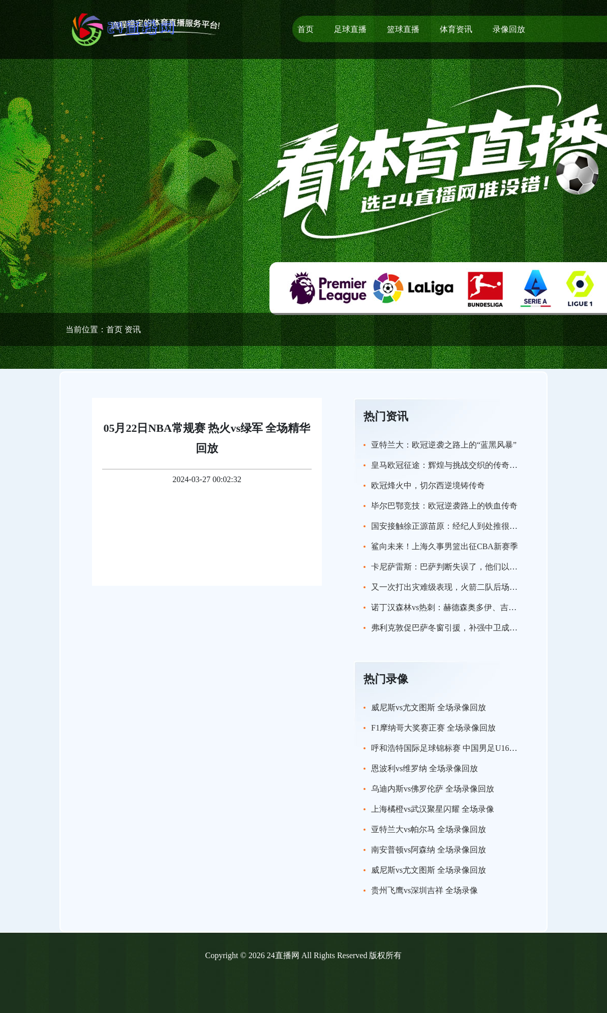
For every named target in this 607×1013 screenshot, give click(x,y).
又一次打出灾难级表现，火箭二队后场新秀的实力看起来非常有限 (489, 587)
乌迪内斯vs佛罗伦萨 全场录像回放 (432, 788)
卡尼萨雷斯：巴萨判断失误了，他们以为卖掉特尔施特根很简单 (485, 566)
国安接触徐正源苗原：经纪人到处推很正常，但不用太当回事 (481, 526)
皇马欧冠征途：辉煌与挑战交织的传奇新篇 (448, 465)
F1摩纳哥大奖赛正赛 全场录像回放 (433, 727)
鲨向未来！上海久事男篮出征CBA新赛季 (444, 546)
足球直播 (350, 29)
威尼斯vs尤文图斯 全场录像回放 (428, 707)
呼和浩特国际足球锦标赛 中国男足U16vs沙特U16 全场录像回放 (484, 748)
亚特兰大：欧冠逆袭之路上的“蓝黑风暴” (444, 444)
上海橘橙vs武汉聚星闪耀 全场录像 (432, 809)
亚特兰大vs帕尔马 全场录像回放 (428, 829)
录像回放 (509, 29)
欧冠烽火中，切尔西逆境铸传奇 (428, 485)
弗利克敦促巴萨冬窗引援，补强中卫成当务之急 (456, 627)
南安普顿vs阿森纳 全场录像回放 (428, 849)
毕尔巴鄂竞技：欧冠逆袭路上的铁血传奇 (444, 505)
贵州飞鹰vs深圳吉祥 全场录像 (424, 890)
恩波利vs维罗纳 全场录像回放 (424, 768)
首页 (305, 29)
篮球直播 (403, 29)
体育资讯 (456, 29)
